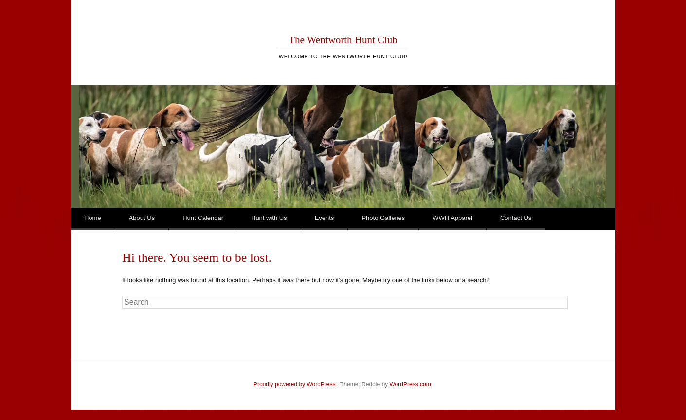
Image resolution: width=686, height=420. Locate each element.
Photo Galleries (383, 217)
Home (92, 217)
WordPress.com (410, 384)
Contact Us (515, 217)
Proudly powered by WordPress (294, 384)
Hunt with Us (269, 217)
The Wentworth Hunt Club (343, 40)
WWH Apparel (452, 217)
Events (324, 217)
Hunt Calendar (202, 217)
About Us (142, 217)
